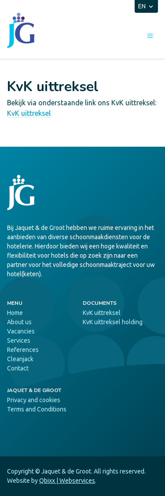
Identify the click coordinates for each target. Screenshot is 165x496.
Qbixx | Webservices (67, 480)
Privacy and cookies (33, 399)
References (23, 349)
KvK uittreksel (29, 113)
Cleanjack (20, 359)
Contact (18, 368)
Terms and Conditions (36, 409)
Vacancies (21, 331)
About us (19, 322)
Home (15, 312)
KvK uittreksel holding (113, 322)
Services (18, 340)
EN (146, 6)
